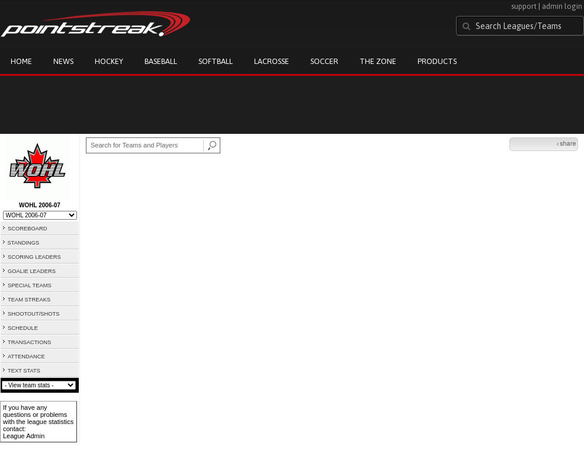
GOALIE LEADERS (32, 271)
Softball (215, 61)
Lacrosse (271, 61)
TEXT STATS (24, 371)
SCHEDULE (23, 328)
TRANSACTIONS (29, 342)
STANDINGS (24, 243)
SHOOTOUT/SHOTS (33, 314)
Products (437, 61)
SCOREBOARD (27, 229)
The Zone (378, 61)
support (524, 6)
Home (21, 61)
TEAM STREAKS (29, 300)
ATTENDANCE (26, 356)
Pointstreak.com (95, 25)
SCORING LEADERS (34, 257)
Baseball (161, 61)
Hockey (109, 61)
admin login (562, 6)
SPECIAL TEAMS (30, 285)
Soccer (324, 61)
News (63, 61)
